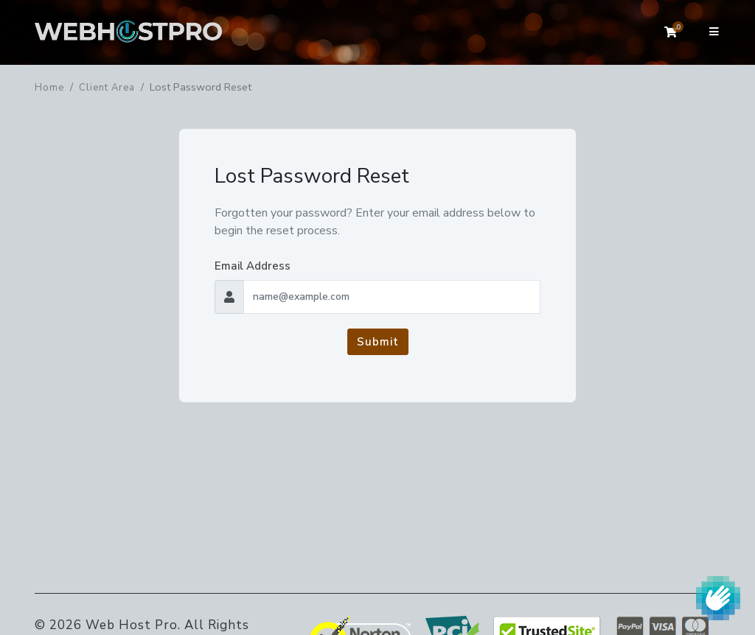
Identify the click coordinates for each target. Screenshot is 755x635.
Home (49, 87)
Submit (378, 341)
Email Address (252, 266)
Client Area (107, 87)
